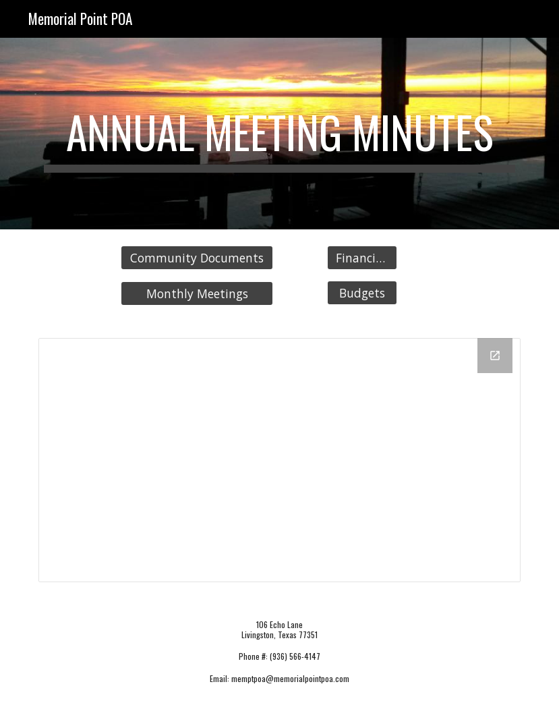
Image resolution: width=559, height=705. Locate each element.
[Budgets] (362, 292)
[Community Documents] (196, 258)
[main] (279, 133)
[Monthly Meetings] (196, 294)
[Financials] (362, 258)
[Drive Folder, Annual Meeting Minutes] (279, 460)
